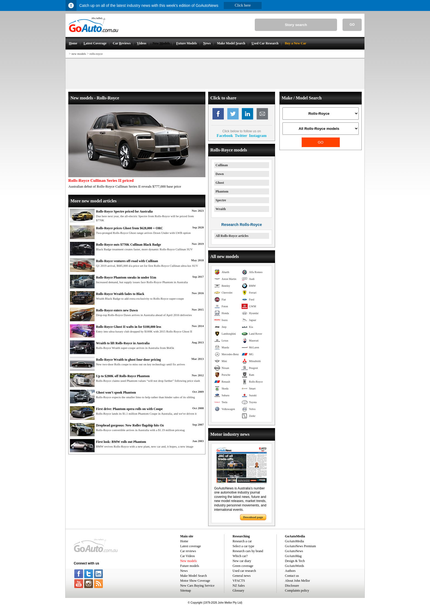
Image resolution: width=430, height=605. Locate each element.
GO (352, 25)
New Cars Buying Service (197, 585)
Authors (290, 571)
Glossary (238, 590)
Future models (189, 566)
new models (79, 53)
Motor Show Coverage (195, 581)
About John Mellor (297, 581)
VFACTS (239, 581)
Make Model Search (193, 576)
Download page (253, 517)
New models (188, 561)
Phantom (222, 191)
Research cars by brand (248, 551)
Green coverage (243, 566)
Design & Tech (295, 561)
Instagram (258, 135)
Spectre (221, 200)
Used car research (244, 571)
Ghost (220, 183)
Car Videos (187, 556)
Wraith (221, 209)
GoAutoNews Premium (300, 546)
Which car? (240, 556)
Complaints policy (297, 590)
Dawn (220, 174)
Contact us (292, 576)
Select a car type (243, 546)
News (184, 571)
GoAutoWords (294, 566)
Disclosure (292, 585)
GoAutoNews (294, 551)
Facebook (225, 135)
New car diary (242, 561)
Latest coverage (190, 546)
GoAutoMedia (294, 541)
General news (242, 576)
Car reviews (188, 551)
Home (184, 541)
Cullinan (222, 165)
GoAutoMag (293, 556)
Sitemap (185, 590)
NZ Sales (239, 585)
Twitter (241, 135)
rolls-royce (96, 53)
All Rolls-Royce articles (232, 236)
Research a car (242, 541)
